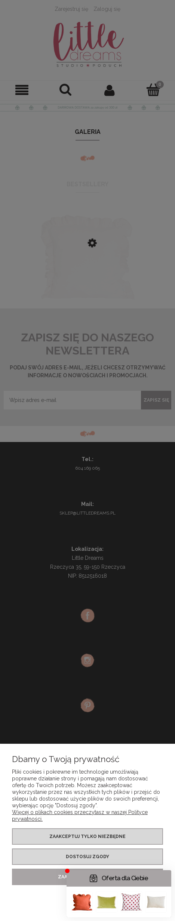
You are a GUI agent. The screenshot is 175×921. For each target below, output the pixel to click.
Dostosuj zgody (87, 856)
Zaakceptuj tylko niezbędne (87, 836)
